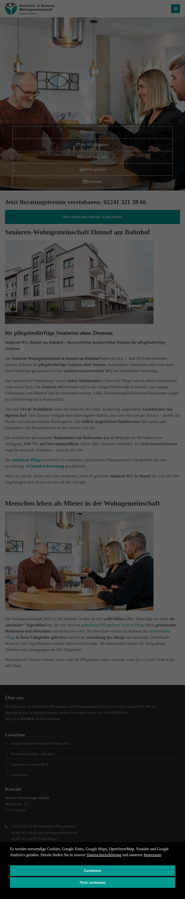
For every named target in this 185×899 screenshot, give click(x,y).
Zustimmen (92, 871)
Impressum (152, 855)
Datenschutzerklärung (103, 855)
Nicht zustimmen (92, 882)
